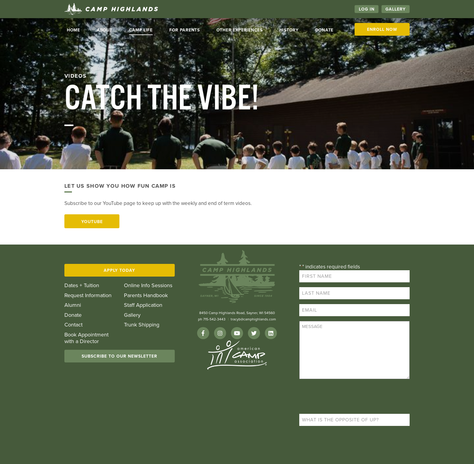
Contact (73, 325)
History (289, 30)
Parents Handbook (146, 295)
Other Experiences (239, 30)
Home (73, 30)
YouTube (92, 221)
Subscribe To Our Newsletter (119, 356)
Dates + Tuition (81, 285)
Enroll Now (382, 29)
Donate (324, 30)
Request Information (88, 295)
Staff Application (143, 305)
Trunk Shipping (141, 325)
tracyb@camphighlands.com (253, 319)
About (104, 30)
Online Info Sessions (148, 285)
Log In (367, 9)
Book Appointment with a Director (86, 338)
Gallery (395, 9)
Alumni (72, 305)
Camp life (141, 30)
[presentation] (345, 397)
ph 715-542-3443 (212, 319)
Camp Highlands (111, 9)
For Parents (184, 30)
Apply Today (119, 270)
